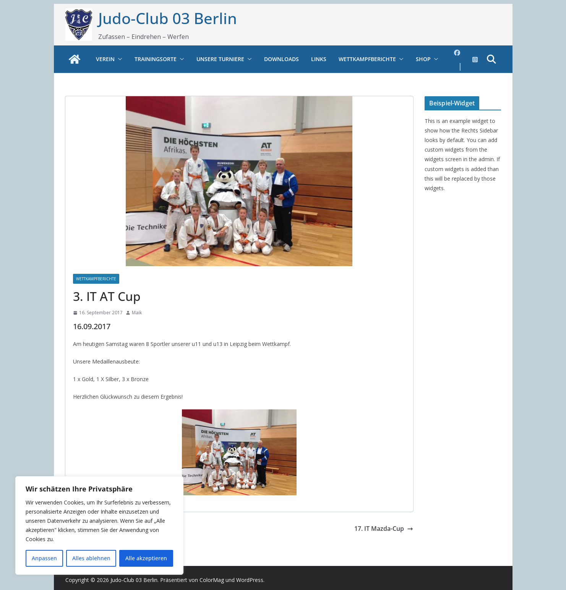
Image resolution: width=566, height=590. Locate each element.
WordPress (249, 580)
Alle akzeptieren (146, 558)
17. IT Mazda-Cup (383, 528)
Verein (105, 59)
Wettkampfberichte (367, 59)
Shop (423, 59)
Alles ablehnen (91, 558)
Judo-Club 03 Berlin (167, 18)
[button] (118, 59)
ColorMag (211, 580)
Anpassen (44, 558)
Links (318, 59)
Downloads (281, 59)
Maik (137, 312)
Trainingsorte (156, 59)
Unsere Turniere (220, 59)
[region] (99, 525)
